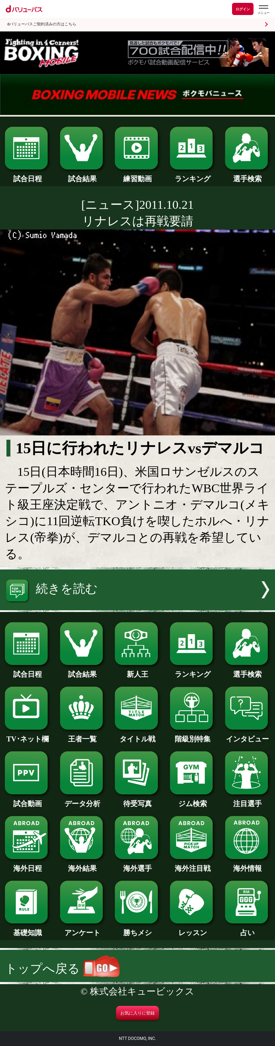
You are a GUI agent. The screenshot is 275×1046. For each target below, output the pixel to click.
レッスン (192, 929)
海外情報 (247, 864)
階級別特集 (192, 735)
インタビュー (247, 735)
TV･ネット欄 (27, 735)
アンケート (82, 929)
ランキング (192, 175)
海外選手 (137, 864)
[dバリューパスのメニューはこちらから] (263, 9)
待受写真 (137, 800)
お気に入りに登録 (137, 1013)
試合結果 (82, 175)
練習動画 (137, 175)
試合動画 (27, 800)
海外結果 (82, 864)
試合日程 (27, 175)
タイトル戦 (137, 735)
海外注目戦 (192, 864)
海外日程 (27, 864)
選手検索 (247, 175)
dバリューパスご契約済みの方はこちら (41, 24)
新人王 (137, 670)
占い (247, 929)
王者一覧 (82, 735)
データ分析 (82, 800)
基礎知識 (27, 929)
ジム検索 (192, 800)
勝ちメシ (137, 929)
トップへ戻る (62, 968)
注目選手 (247, 800)
